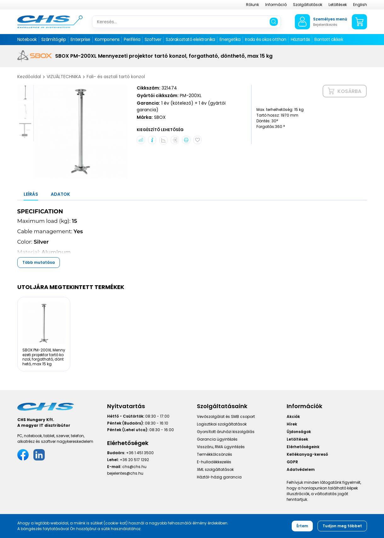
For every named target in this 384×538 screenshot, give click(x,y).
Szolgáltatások (307, 4)
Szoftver (153, 39)
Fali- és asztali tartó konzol (116, 76)
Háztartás (300, 39)
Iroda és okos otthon (265, 39)
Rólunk (252, 4)
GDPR (292, 462)
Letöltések (338, 4)
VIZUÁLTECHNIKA (64, 76)
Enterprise (80, 39)
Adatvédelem (301, 469)
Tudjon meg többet (342, 526)
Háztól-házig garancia (219, 477)
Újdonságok (299, 431)
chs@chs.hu (134, 466)
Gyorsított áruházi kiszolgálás (226, 431)
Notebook (27, 39)
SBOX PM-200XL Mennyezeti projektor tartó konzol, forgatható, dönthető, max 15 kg (43, 356)
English (360, 4)
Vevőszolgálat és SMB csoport (226, 416)
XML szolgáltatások (215, 469)
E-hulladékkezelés (214, 462)
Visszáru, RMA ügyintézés (221, 446)
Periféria (132, 39)
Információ (276, 4)
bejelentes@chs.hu (125, 473)
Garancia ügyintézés (217, 439)
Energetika (230, 39)
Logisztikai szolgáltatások (222, 424)
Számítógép (53, 39)
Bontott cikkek (328, 39)
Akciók (293, 416)
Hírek (292, 424)
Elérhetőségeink (303, 446)
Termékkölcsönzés (214, 454)
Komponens (107, 39)
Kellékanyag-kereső (307, 454)
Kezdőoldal (29, 76)
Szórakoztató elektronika (190, 39)
